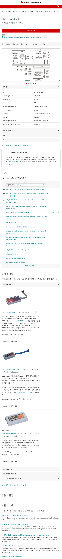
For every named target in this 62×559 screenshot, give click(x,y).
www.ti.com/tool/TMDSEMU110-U (18, 321)
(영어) (45, 37)
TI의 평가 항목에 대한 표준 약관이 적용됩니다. (14, 485)
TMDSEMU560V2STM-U (11, 369)
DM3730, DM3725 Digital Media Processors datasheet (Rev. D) (23, 37)
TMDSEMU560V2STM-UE (12, 434)
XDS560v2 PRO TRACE (26, 392)
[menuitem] (42, 6)
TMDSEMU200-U (8, 312)
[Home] (30, 2)
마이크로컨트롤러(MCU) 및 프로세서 (15, 11)
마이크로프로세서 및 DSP (35, 11)
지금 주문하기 (31, 30)
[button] (3, 6)
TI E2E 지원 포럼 (14, 162)
